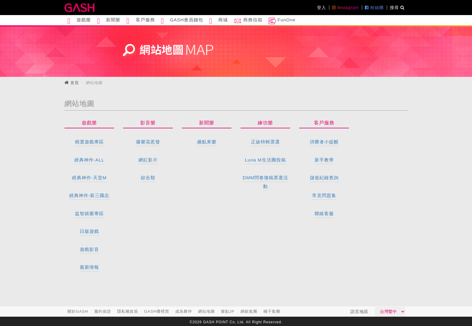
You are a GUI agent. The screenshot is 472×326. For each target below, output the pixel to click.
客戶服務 (140, 21)
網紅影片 (148, 159)
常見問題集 (324, 195)
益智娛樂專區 (89, 213)
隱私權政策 (127, 311)
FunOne (282, 21)
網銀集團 (249, 311)
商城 (218, 21)
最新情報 (89, 267)
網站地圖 (206, 311)
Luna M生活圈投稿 (265, 159)
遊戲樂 (79, 21)
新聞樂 (108, 21)
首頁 (74, 82)
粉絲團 (374, 7)
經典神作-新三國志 (89, 195)
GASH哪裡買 (156, 311)
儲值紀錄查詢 (324, 177)
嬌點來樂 (206, 141)
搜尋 (397, 7)
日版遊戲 (89, 231)
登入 (321, 7)
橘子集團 (271, 311)
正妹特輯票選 (265, 141)
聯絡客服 (324, 213)
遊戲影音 (89, 249)
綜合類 (148, 177)
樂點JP (227, 311)
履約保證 (102, 311)
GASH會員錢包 (182, 21)
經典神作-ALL (89, 159)
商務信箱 (248, 21)
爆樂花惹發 (148, 141)
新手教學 (324, 159)
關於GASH (77, 311)
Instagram (345, 7)
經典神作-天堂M (89, 177)
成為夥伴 (183, 311)
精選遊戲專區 (89, 141)
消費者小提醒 (324, 141)
